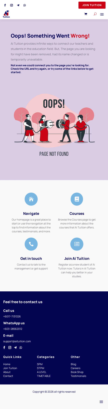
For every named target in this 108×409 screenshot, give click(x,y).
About (6, 372)
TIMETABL (43, 376)
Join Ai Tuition (76, 258)
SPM (39, 364)
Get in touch (31, 258)
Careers (75, 368)
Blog (73, 364)
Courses (76, 213)
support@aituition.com (17, 341)
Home (6, 364)
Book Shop (77, 372)
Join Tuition (92, 5)
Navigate (31, 213)
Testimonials (78, 376)
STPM (40, 368)
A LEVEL (41, 372)
